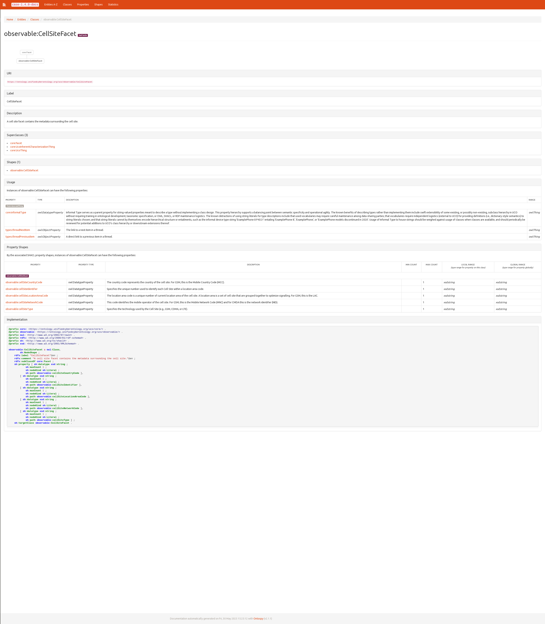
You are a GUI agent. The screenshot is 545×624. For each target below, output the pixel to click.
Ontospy (258, 618)
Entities (21, 19)
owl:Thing (19, 206)
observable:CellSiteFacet (30, 61)
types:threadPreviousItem (19, 236)
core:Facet (26, 52)
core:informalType (15, 212)
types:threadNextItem (17, 230)
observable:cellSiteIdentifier (21, 289)
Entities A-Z (51, 4)
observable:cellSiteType (19, 309)
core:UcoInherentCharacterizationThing (32, 146)
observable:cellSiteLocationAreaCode (26, 295)
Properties (83, 4)
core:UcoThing (18, 150)
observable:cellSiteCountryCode (23, 282)
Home (9, 19)
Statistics (113, 4)
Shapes (98, 4)
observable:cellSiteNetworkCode (23, 302)
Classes (67, 4)
